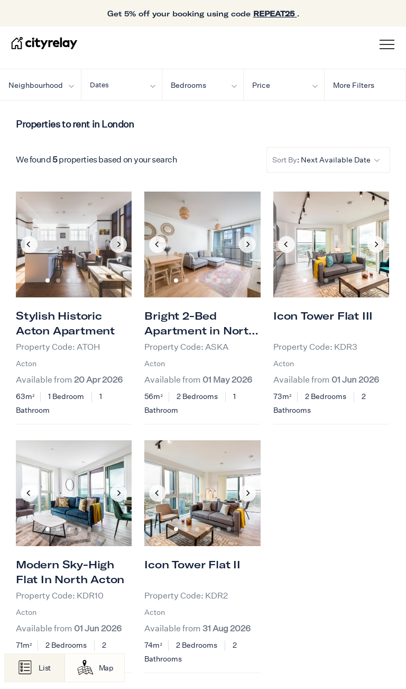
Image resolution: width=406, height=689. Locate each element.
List (45, 668)
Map (106, 668)
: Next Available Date (326, 160)
